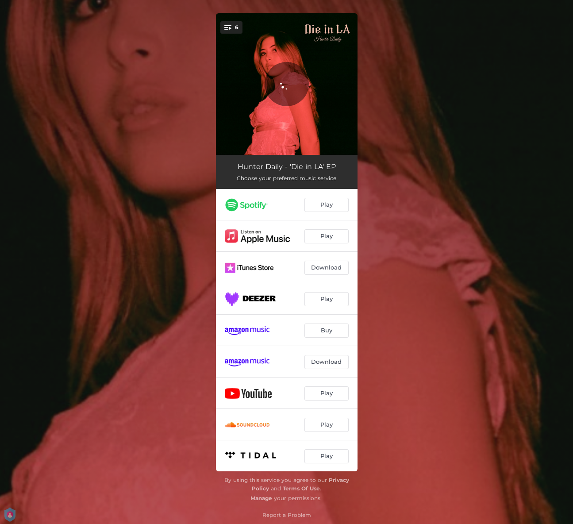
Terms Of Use (301, 488)
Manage (261, 498)
